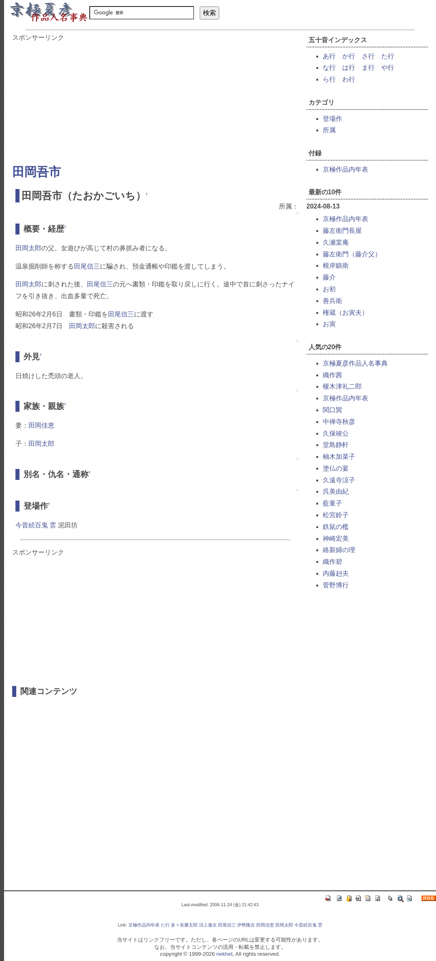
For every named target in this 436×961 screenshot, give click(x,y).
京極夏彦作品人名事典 (355, 363)
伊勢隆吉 (246, 924)
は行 (348, 67)
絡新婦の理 (339, 549)
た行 (387, 56)
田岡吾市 (36, 171)
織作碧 (332, 561)
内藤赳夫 (336, 573)
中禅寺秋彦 (339, 421)
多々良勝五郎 (184, 924)
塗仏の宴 (336, 468)
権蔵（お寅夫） (345, 312)
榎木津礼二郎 (342, 386)
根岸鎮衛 (336, 265)
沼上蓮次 (208, 924)
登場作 (332, 118)
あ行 (329, 56)
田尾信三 (87, 266)
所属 (329, 130)
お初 (329, 289)
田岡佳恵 (41, 425)
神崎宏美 (336, 538)
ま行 (368, 67)
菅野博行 (336, 585)
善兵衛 (332, 300)
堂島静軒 (336, 444)
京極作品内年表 (345, 169)
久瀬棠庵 (336, 242)
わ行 (348, 79)
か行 (348, 56)
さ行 (368, 56)
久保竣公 (336, 433)
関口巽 (332, 409)
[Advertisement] (155, 99)
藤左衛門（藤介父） (352, 254)
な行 (329, 67)
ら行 (329, 79)
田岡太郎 (28, 248)
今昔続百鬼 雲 (35, 525)
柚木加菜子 (339, 456)
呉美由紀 (336, 491)
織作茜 (332, 375)
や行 (387, 67)
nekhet (224, 954)
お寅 (329, 323)
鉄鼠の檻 (336, 526)
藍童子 (332, 503)
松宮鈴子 (336, 515)
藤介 (329, 277)
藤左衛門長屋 (342, 230)
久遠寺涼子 (339, 480)
